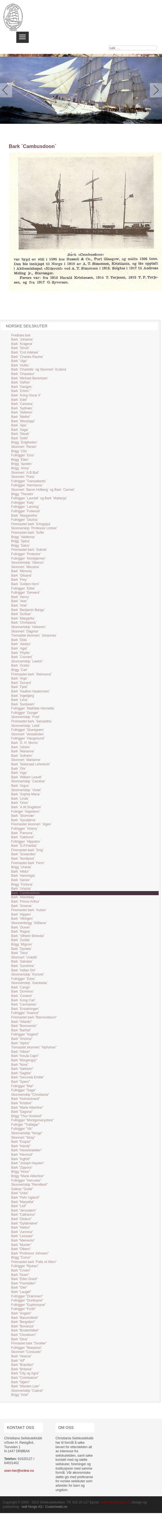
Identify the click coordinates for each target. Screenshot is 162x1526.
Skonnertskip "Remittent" (29, 1185)
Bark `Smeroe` (22, 906)
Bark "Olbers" (21, 1249)
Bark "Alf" (18, 1361)
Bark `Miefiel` (21, 417)
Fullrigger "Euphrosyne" (28, 1305)
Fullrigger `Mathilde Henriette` (33, 708)
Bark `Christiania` (24, 622)
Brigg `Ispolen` (22, 464)
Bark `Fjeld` (19, 687)
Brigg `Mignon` (22, 944)
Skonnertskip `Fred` (25, 717)
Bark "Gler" (19, 1287)
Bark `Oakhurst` (23, 837)
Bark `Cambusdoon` (26, 893)
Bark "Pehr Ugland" (25, 1197)
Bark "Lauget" (21, 1292)
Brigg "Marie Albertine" (27, 1176)
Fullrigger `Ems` (23, 455)
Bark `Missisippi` (23, 421)
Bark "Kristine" (21, 1103)
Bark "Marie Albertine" (27, 1107)
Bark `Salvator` (22, 961)
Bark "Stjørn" (20, 1382)
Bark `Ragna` (21, 931)
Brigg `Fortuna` (22, 884)
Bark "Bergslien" (23, 1322)
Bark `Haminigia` (23, 876)
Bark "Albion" (20, 1052)
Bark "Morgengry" (24, 1060)
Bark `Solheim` (22, 756)
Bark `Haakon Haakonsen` (30, 691)
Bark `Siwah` (20, 434)
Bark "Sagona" (22, 1112)
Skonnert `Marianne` (26, 760)
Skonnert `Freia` (23, 477)
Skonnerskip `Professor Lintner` (34, 528)
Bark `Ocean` (21, 927)
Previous (7, 90)
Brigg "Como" (21, 1257)
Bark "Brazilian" (22, 1365)
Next (155, 90)
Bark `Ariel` (19, 605)
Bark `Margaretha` (24, 515)
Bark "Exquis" (21, 1142)
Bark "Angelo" (21, 1313)
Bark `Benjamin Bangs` (28, 610)
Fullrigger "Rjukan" (24, 1266)
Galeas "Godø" (22, 1189)
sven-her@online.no (19, 1471)
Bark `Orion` (20, 803)
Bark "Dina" (19, 1339)
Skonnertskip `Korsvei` (28, 974)
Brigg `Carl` (19, 670)
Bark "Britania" (21, 1369)
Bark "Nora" (19, 1065)
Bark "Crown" (21, 1270)
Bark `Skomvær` (23, 816)
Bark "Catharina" (23, 1215)
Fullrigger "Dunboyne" (27, 1300)
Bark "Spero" (20, 1082)
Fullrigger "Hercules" (26, 1180)
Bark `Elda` (19, 640)
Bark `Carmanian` (24, 1004)
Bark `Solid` (19, 438)
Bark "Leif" (19, 1206)
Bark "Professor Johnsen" (30, 1253)
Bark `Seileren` (22, 412)
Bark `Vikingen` (22, 918)
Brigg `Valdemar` (23, 537)
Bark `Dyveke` (21, 949)
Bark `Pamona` (22, 833)
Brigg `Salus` (20, 545)
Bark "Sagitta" (21, 1073)
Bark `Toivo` (20, 953)
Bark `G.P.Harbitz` (24, 846)
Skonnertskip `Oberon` (28, 563)
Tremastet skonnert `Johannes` (34, 635)
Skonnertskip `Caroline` (28, 781)
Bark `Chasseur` (23, 374)
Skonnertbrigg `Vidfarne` (29, 923)
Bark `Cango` (21, 987)
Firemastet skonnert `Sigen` (31, 824)
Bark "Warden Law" (25, 1386)
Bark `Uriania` (21, 889)
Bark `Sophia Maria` (26, 794)
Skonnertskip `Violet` (26, 790)
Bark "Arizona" (21, 1039)
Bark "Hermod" (22, 1155)
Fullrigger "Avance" (25, 1013)
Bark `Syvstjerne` (23, 820)
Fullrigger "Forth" (23, 1309)
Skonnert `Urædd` (24, 957)
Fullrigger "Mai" (22, 1086)
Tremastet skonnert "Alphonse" (34, 1047)
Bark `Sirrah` (20, 348)
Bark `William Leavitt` (26, 777)
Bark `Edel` (19, 400)
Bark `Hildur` (20, 871)
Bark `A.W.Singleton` (26, 807)
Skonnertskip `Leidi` (25, 726)
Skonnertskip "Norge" (27, 1133)
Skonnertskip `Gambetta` (29, 983)
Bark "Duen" (20, 1275)
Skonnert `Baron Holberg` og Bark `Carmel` (43, 490)
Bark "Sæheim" (22, 1069)
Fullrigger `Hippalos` (26, 841)
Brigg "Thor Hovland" (26, 1116)
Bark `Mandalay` (23, 897)
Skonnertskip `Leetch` (27, 661)
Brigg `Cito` (19, 451)
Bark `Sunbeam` (23, 704)
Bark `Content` (22, 996)
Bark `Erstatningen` (25, 1009)
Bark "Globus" (21, 1219)
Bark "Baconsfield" (24, 1318)
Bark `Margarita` (23, 618)
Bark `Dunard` (21, 683)
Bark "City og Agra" (25, 1373)
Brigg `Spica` (20, 541)
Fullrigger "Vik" (22, 1129)
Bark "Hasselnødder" (26, 1150)
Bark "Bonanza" (22, 1326)
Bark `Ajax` (19, 425)
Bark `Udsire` (21, 747)
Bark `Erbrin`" (21, 391)
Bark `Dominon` (22, 991)
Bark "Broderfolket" (25, 1330)
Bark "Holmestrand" (25, 1099)
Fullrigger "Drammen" (27, 1296)
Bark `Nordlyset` (23, 859)
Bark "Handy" (21, 1146)
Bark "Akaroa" (21, 1356)
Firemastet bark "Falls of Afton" (34, 1262)
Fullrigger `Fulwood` (26, 511)
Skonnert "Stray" (23, 1137)
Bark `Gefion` (21, 382)
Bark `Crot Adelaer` (25, 352)
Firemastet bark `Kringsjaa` (31, 524)
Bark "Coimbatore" (24, 1378)
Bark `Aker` (19, 601)
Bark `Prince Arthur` (25, 901)
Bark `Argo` (19, 678)
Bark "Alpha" (20, 1043)
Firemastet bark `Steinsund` (31, 674)
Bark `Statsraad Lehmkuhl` (31, 764)
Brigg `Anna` (20, 468)
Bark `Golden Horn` (25, 584)
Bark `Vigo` (19, 361)
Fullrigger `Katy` (23, 503)
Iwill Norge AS (32, 1507)
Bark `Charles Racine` (27, 357)
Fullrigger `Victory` (24, 829)
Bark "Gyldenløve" (24, 1223)
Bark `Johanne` (22, 339)
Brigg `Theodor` (22, 494)
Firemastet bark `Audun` (29, 910)
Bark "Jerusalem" (23, 1210)
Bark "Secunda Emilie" (27, 1077)
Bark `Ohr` (19, 769)
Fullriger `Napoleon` (25, 811)
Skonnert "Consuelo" (26, 1352)
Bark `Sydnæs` (22, 408)
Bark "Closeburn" (23, 1335)
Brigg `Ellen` (20, 460)
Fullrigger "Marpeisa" (26, 1348)
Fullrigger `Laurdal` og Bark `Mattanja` (39, 498)
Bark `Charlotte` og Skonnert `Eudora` (39, 369)
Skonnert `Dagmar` (25, 631)
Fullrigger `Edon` (23, 979)
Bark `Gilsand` (21, 575)
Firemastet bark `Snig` (27, 850)
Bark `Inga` (19, 773)
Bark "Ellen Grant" (24, 1279)
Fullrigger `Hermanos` (27, 485)
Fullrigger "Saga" (23, 1090)
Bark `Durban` (21, 614)
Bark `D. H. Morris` (25, 743)
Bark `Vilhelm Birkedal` (28, 936)
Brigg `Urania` (21, 867)
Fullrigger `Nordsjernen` (28, 558)
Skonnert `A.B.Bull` (25, 473)
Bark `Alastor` (21, 644)
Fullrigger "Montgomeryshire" (32, 1120)
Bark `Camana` (22, 404)
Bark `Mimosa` (22, 571)
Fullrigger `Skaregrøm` (28, 730)
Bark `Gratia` (20, 665)
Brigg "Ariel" (20, 1395)
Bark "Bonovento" (24, 1026)
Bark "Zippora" (21, 1167)
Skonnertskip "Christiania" (30, 1095)
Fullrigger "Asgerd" (25, 1034)
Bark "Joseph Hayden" (27, 1163)
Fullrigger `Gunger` (25, 713)
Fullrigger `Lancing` (25, 507)
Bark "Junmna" (22, 1232)
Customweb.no (56, 1507)
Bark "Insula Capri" (25, 1056)
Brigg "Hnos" (20, 1172)
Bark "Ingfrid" (20, 1159)
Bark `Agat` (19, 648)
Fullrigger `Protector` (26, 554)
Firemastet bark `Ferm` (28, 863)
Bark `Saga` (20, 430)
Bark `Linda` (20, 799)
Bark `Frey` (19, 580)
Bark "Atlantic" (21, 1022)
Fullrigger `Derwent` (25, 592)
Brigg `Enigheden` (24, 442)
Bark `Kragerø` (22, 344)
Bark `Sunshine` (23, 966)
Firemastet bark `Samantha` (31, 721)
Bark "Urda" (19, 1193)
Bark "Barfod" (21, 1030)
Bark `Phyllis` (21, 653)
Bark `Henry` (20, 597)
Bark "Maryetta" (22, 1202)
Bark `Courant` (22, 657)
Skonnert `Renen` (24, 447)
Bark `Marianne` (23, 751)
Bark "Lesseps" (22, 1236)
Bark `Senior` (21, 880)
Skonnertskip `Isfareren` (28, 627)
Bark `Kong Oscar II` (26, 395)
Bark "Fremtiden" (23, 1283)
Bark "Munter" (21, 1245)
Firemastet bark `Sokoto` (29, 550)
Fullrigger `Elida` (23, 588)
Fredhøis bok (20, 335)
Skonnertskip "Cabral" (27, 1391)
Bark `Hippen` (21, 914)
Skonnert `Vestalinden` (28, 734)
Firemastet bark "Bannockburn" (34, 1017)
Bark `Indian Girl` (23, 970)
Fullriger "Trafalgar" (25, 1125)
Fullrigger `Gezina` (24, 520)
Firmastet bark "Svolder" (29, 1343)
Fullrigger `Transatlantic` (29, 481)
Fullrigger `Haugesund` (28, 738)
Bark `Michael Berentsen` (29, 378)
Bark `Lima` (19, 700)
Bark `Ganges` (22, 387)
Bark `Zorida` (20, 940)
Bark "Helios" (20, 1227)
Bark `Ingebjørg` (23, 696)
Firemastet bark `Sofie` (28, 533)
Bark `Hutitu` (20, 365)
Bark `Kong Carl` (23, 1000)
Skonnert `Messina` (25, 567)
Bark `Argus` (20, 786)
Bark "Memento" (23, 1240)
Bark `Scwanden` (23, 854)
